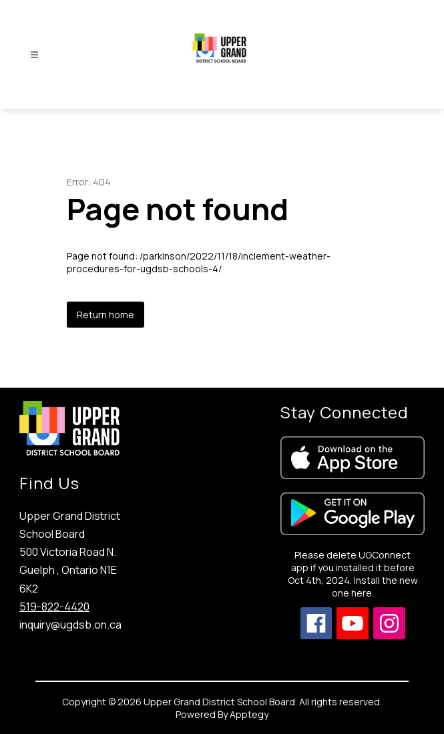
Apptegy (249, 714)
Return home (105, 314)
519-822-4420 (54, 606)
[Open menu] (34, 55)
